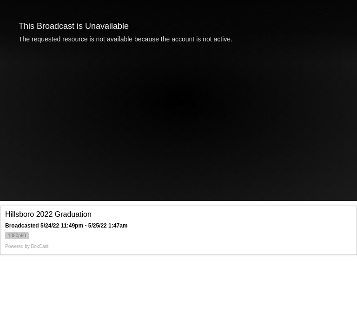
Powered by (26, 246)
